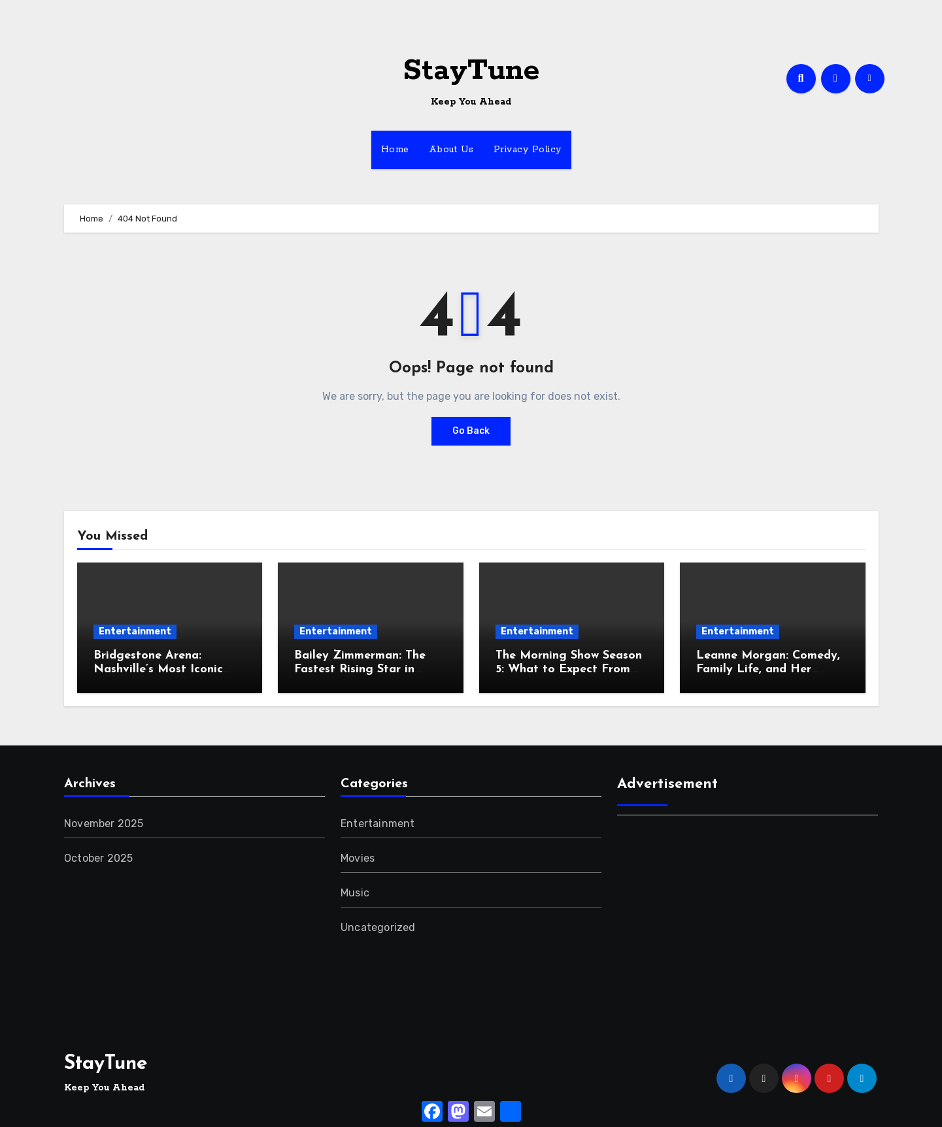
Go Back (471, 430)
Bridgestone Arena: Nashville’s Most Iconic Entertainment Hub (158, 669)
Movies (358, 858)
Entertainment (135, 631)
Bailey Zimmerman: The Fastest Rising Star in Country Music (360, 669)
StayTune (471, 71)
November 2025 (104, 823)
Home (395, 149)
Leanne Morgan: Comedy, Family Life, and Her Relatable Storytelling (768, 669)
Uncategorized (378, 927)
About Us (451, 149)
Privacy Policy (528, 149)
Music (355, 893)
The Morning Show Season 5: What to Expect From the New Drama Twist (569, 669)
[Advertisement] (749, 919)
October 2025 (98, 858)
